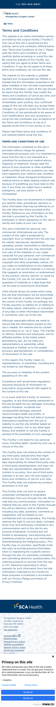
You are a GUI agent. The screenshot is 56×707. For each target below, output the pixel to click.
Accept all (28, 692)
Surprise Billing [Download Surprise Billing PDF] (12, 636)
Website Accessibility (14, 644)
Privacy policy (31, 685)
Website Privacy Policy (15, 647)
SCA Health (9, 653)
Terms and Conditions (14, 650)
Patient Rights (10, 638)
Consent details (9, 685)
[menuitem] (28, 606)
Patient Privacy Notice (14, 641)
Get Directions (10, 630)
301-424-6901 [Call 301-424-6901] (28, 4)
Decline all (28, 698)
